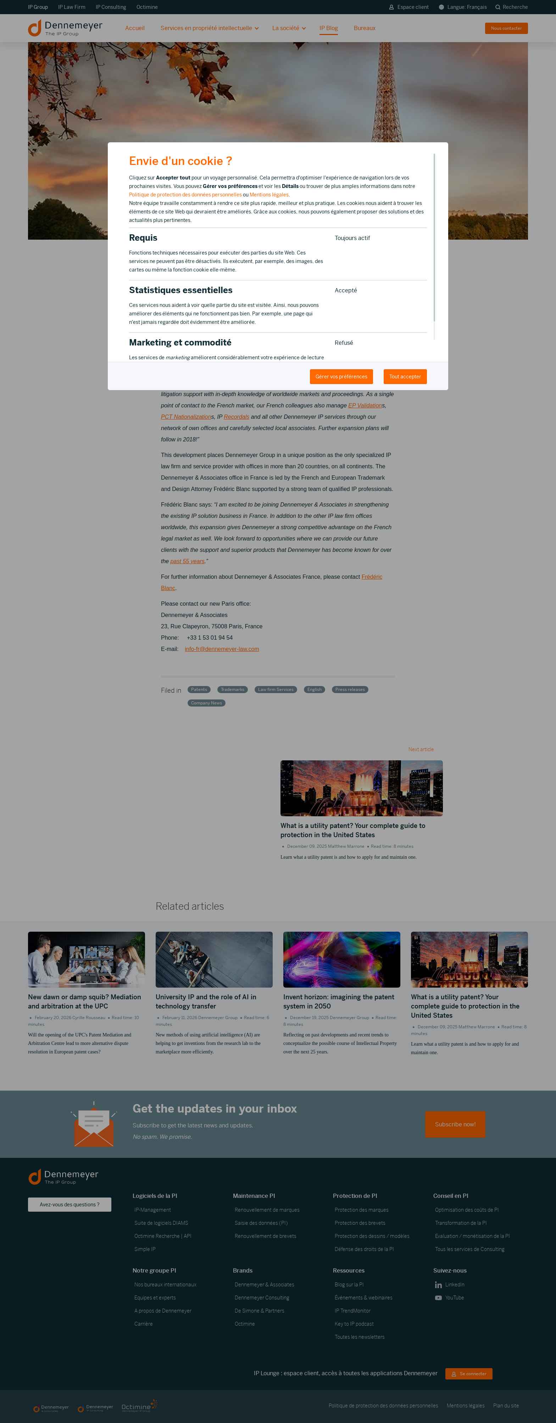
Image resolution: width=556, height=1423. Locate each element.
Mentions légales (269, 195)
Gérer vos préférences (341, 376)
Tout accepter (405, 376)
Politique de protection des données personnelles (185, 195)
